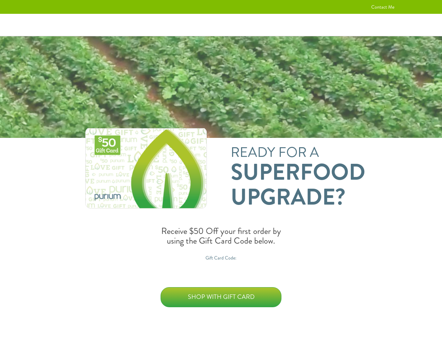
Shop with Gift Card (221, 296)
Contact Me (382, 6)
